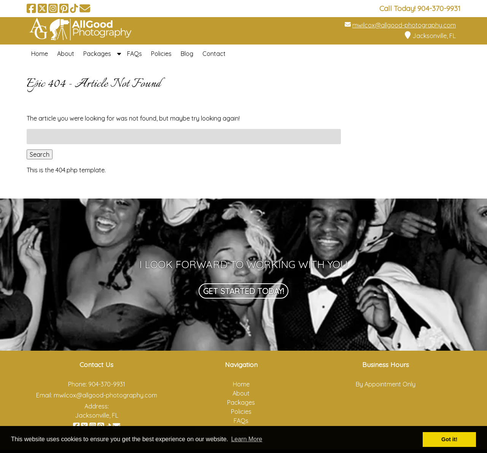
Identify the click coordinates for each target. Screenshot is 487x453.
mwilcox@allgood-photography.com (404, 25)
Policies (161, 53)
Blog (187, 53)
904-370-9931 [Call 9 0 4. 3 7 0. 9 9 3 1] (106, 384)
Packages (97, 53)
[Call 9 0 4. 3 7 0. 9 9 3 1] (438, 8)
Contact (214, 53)
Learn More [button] (246, 439)
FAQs (134, 53)
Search (39, 154)
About (65, 53)
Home (39, 53)
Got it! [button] (449, 439)
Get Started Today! (243, 291)
